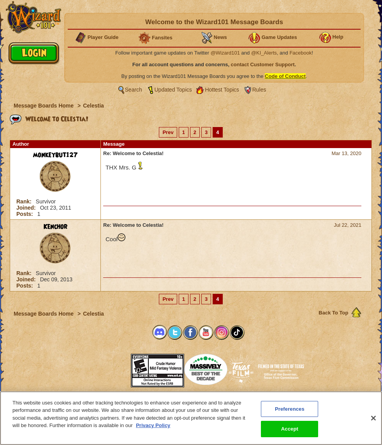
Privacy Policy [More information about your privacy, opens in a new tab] (153, 428)
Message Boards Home (44, 105)
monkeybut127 (55, 155)
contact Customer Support (263, 64)
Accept (289, 432)
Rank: (24, 201)
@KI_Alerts (264, 53)
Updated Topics (173, 90)
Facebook (300, 53)
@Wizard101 (225, 53)
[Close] (373, 421)
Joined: (26, 208)
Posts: (25, 214)
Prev (167, 132)
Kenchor (55, 226)
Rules (259, 90)
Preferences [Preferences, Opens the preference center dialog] (290, 412)
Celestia (93, 105)
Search (133, 90)
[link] (111, 368)
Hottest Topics (222, 90)
